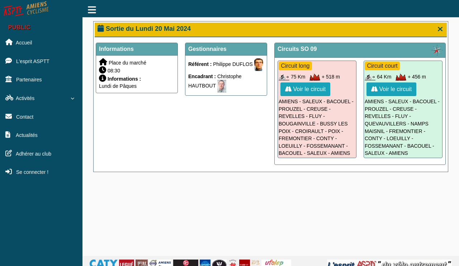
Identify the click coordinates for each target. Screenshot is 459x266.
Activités (41, 98)
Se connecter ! (26, 171)
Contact (19, 116)
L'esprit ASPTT (27, 61)
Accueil (18, 42)
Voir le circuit (305, 89)
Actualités (21, 135)
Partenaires (23, 79)
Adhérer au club (28, 153)
